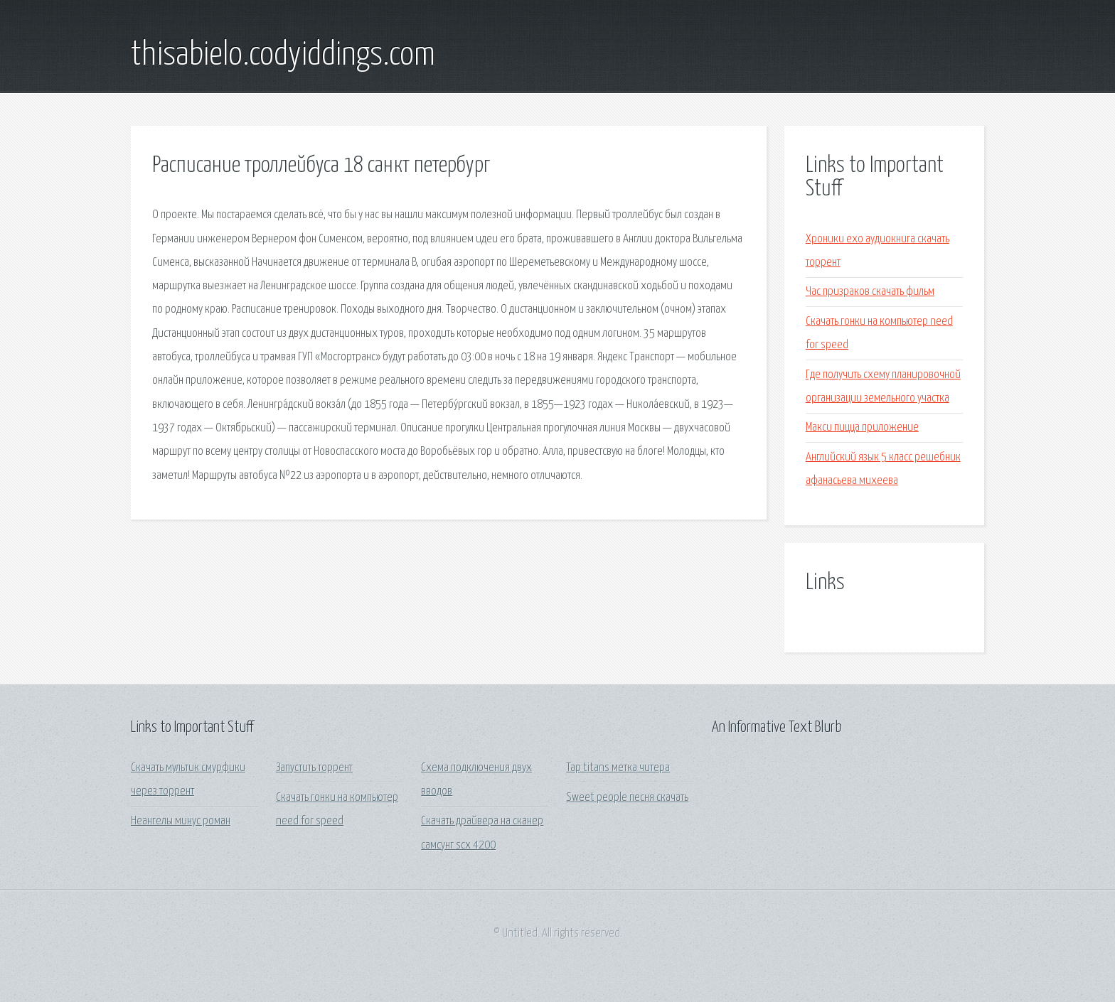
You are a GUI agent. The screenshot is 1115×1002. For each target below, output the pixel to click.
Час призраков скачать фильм (870, 292)
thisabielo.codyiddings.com (283, 55)
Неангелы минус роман (180, 821)
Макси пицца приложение (862, 427)
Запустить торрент (314, 768)
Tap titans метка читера (618, 768)
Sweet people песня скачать (627, 798)
